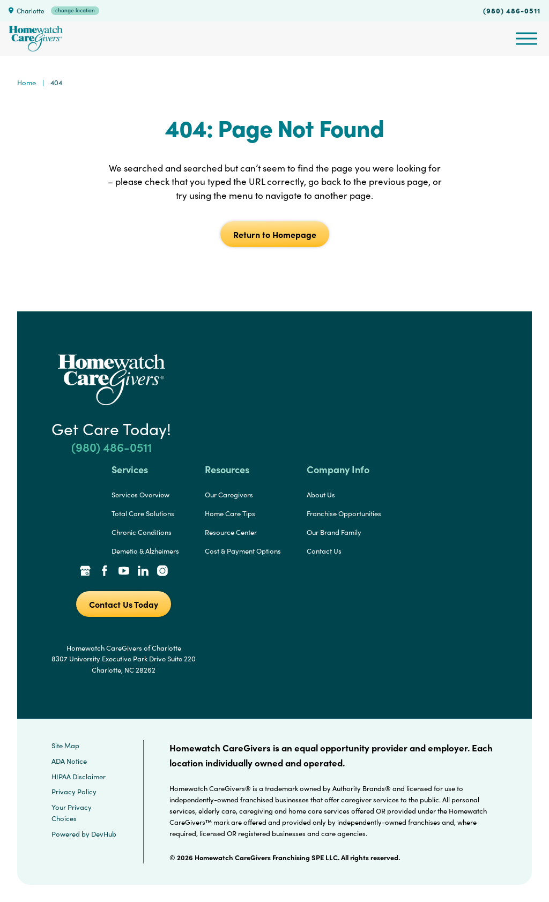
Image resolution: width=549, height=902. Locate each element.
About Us (321, 495)
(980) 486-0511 (511, 10)
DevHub (103, 834)
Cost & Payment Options (243, 551)
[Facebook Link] (104, 571)
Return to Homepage (274, 234)
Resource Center (231, 532)
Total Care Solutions (143, 513)
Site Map (65, 745)
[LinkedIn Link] (143, 571)
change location (75, 10)
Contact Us (324, 551)
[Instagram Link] (162, 571)
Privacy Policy (74, 791)
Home (26, 82)
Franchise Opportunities (344, 513)
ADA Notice (69, 761)
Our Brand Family (334, 532)
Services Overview (140, 495)
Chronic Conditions (142, 532)
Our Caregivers (229, 495)
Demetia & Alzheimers (145, 551)
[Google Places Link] (85, 571)
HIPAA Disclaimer (78, 776)
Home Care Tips (230, 513)
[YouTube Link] (123, 571)
